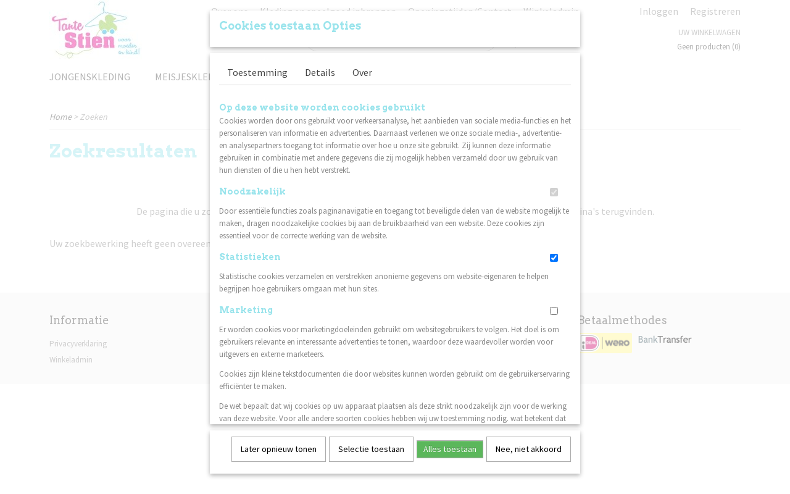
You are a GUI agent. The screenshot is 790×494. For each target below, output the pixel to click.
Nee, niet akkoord (529, 444)
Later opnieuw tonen (279, 444)
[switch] (554, 188)
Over (362, 68)
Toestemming (257, 68)
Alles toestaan (449, 444)
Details (320, 68)
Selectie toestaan (371, 444)
